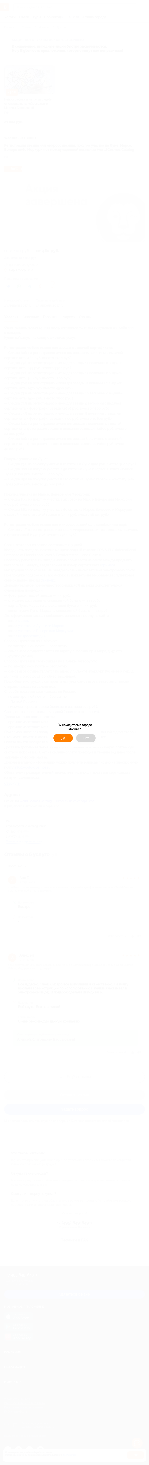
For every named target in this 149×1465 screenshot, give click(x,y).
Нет (86, 738)
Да (63, 738)
